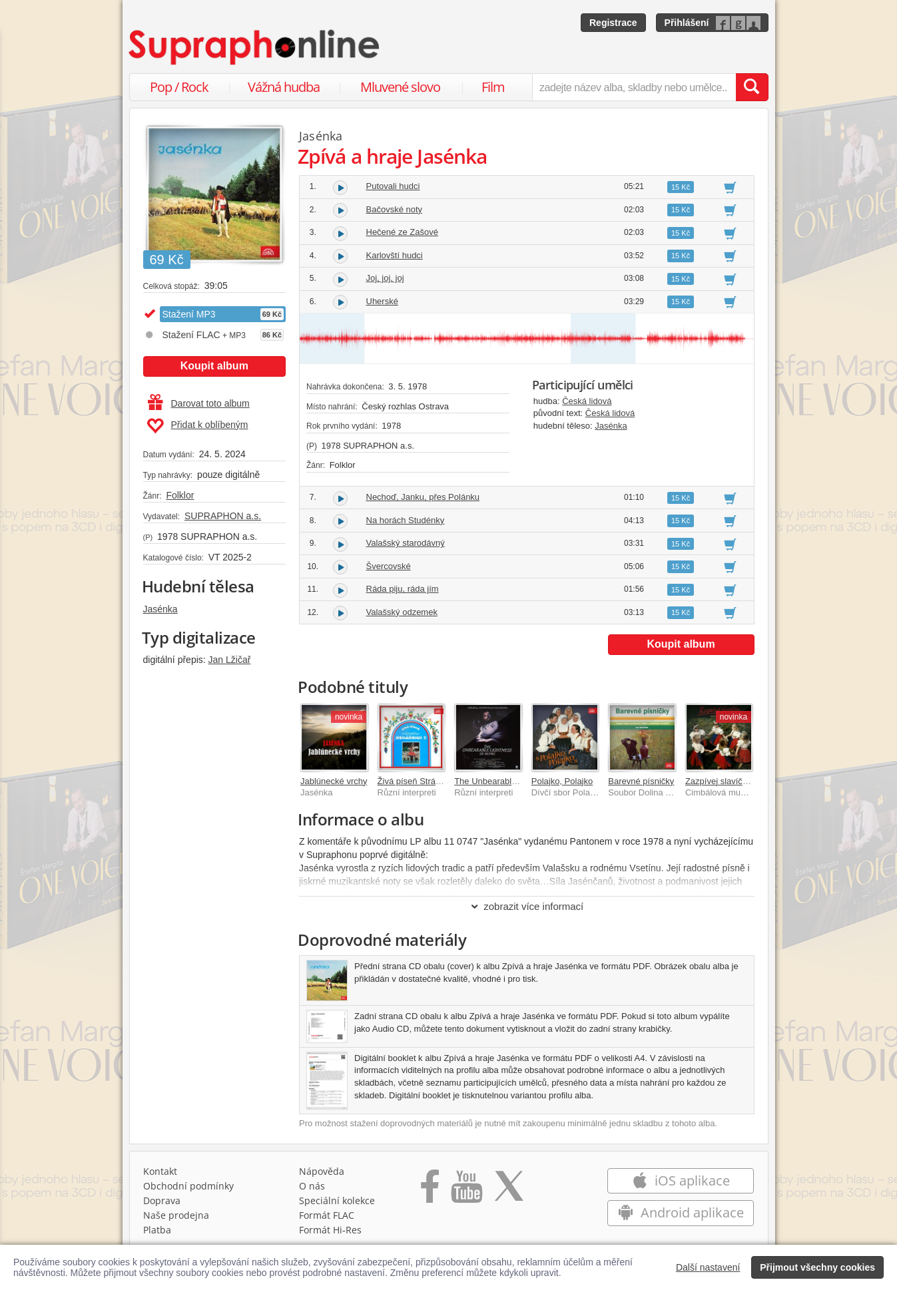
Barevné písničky (641, 781)
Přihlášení (687, 22)
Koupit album (214, 365)
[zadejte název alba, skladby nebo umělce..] (633, 87)
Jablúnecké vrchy (333, 781)
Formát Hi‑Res (330, 1229)
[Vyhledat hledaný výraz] (751, 87)
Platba (157, 1229)
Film (493, 87)
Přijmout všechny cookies (817, 1267)
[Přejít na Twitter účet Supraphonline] (508, 1191)
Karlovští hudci (394, 255)
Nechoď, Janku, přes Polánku (423, 497)
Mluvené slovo (400, 87)
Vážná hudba (284, 87)
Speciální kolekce (337, 1200)
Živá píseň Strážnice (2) (423, 781)
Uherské (382, 301)
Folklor (180, 495)
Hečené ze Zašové (402, 232)
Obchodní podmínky (188, 1186)
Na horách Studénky (405, 520)
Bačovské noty (394, 209)
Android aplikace (681, 1212)
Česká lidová (586, 401)
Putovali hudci (393, 186)
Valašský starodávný (405, 543)
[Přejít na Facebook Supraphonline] (430, 1191)
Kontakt (160, 1171)
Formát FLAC (326, 1215)
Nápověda (321, 1171)
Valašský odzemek (402, 612)
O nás (312, 1186)
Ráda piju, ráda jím (402, 589)
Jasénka (160, 609)
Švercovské (388, 566)
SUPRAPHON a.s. (222, 516)
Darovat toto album (199, 403)
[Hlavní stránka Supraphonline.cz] (255, 47)
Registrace (613, 22)
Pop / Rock (179, 87)
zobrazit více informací (526, 906)
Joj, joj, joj (385, 278)
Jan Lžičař (229, 659)
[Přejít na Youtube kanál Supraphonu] (466, 1191)
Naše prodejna (176, 1215)
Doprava (161, 1200)
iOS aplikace (681, 1180)
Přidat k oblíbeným (197, 426)
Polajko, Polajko (562, 781)
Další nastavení (708, 1267)
